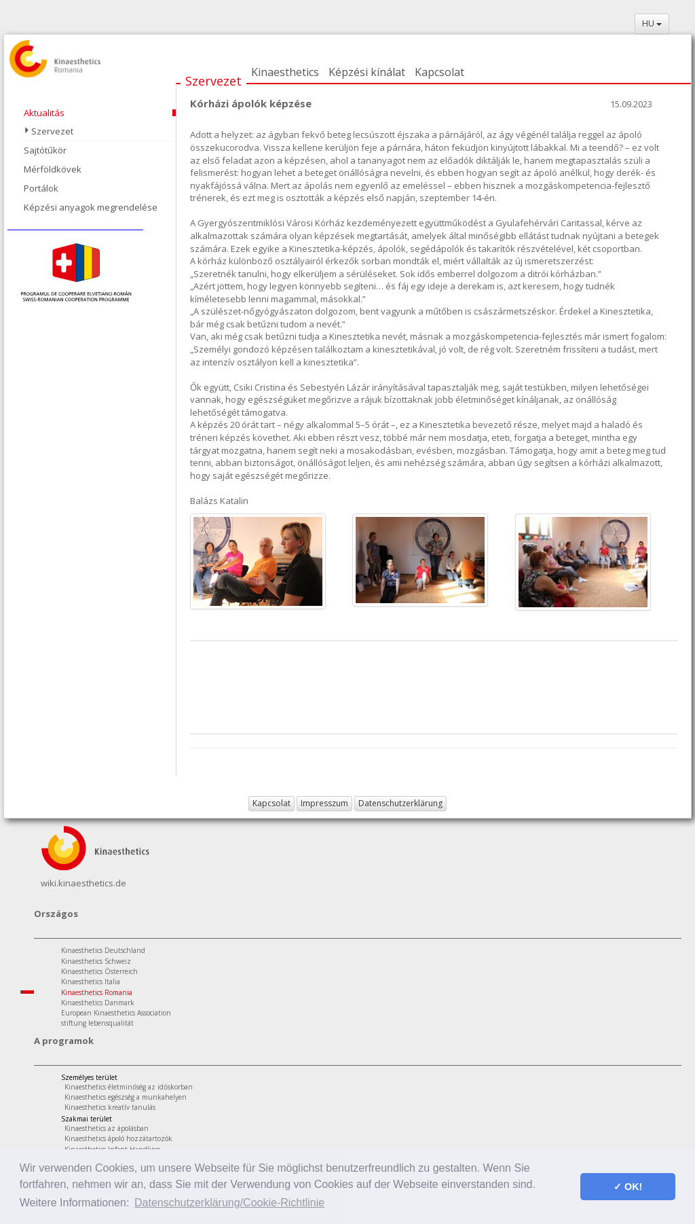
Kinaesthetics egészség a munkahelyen (125, 1097)
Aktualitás (44, 113)
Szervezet (213, 81)
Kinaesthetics (285, 72)
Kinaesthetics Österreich (99, 971)
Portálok (41, 188)
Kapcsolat (439, 72)
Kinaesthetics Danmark (97, 1002)
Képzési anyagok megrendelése (90, 207)
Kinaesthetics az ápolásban (106, 1128)
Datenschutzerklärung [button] (400, 803)
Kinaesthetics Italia (90, 981)
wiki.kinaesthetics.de (83, 883)
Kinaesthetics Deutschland (103, 950)
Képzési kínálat (366, 72)
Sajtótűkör (45, 150)
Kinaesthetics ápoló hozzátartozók (118, 1138)
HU (652, 23)
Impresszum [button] (324, 803)
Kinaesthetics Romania (96, 992)
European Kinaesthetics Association (116, 1013)
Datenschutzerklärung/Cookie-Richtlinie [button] (229, 1202)
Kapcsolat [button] (271, 803)
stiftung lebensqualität (97, 1023)
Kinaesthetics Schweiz (96, 961)
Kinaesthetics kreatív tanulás (109, 1107)
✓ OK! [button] (628, 1186)
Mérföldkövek (52, 169)
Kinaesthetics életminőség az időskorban (128, 1087)
